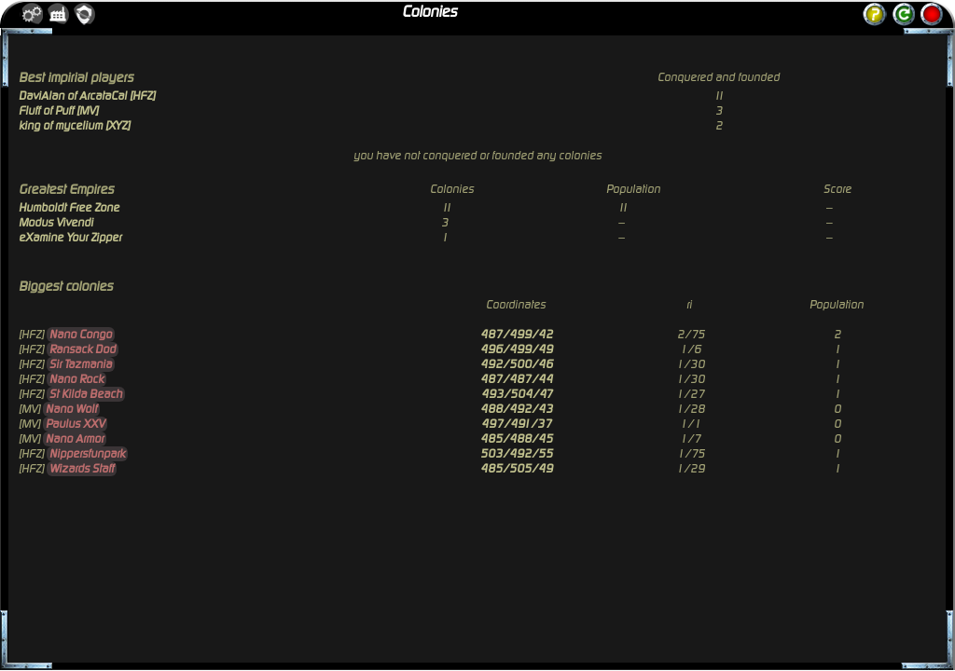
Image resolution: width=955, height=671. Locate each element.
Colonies (429, 12)
